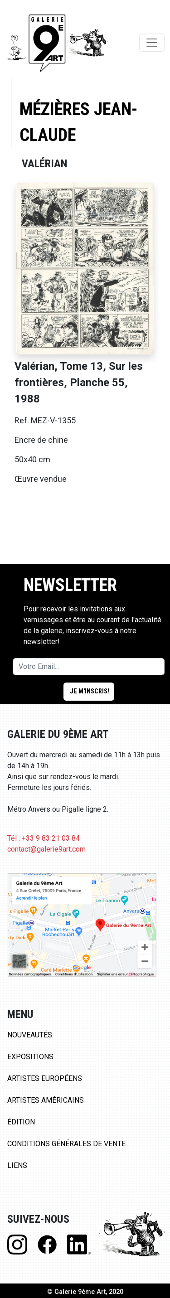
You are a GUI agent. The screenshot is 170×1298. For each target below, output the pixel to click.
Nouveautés (29, 1035)
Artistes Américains (45, 1100)
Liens (17, 1165)
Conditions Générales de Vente (66, 1143)
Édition (21, 1122)
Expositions (30, 1056)
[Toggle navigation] (152, 43)
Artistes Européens (44, 1078)
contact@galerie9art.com (46, 849)
